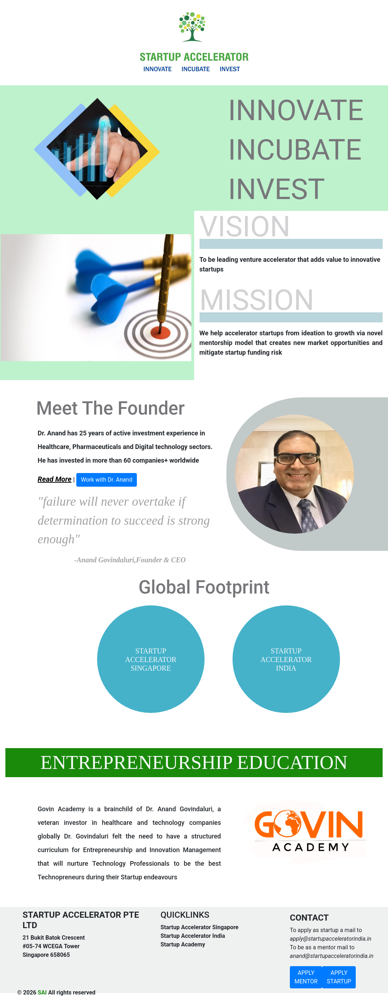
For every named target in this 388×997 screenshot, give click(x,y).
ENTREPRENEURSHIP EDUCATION (194, 762)
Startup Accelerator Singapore (200, 927)
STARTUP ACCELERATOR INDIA (286, 659)
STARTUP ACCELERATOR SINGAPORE (150, 659)
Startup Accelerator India (193, 935)
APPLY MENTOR (305, 977)
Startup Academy (183, 944)
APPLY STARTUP (339, 977)
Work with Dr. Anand (107, 479)
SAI (42, 992)
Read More (54, 479)
